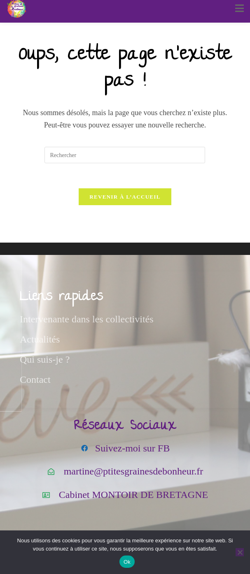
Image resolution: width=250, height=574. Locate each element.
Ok (127, 562)
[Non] (240, 552)
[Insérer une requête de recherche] (124, 155)
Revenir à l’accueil (124, 197)
